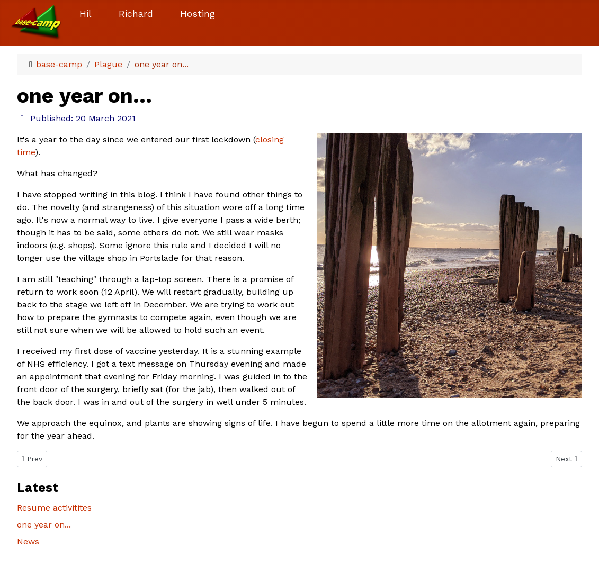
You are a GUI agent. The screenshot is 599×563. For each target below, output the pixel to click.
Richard (136, 13)
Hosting (197, 13)
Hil (85, 13)
